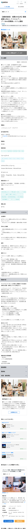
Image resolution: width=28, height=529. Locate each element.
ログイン (18, 3)
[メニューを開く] (25, 2)
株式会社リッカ (5, 29)
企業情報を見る (14, 412)
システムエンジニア (6, 442)
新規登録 (21, 3)
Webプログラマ (5, 422)
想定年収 (5, 136)
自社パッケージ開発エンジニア (9, 432)
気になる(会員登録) (9, 521)
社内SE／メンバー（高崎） (8, 452)
